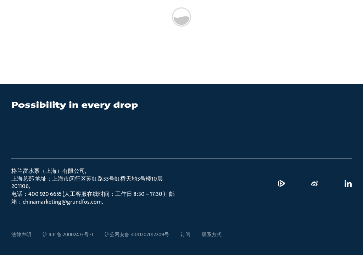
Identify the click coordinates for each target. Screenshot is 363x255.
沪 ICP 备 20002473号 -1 (68, 234)
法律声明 (21, 234)
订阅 (185, 234)
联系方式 (212, 234)
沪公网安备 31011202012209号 (137, 234)
